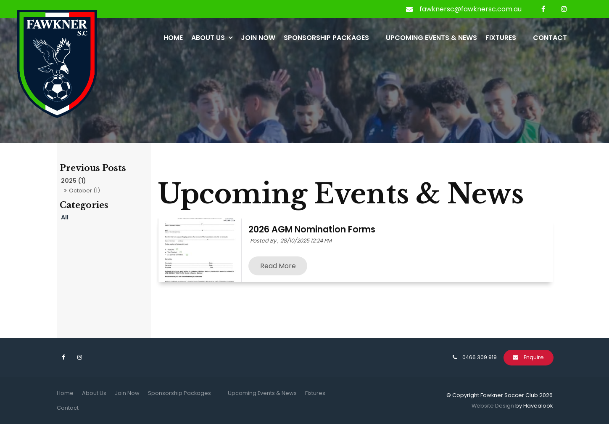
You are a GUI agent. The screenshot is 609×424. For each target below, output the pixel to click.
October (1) (84, 191)
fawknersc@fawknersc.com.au (470, 9)
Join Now (258, 38)
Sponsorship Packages (326, 38)
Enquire (534, 357)
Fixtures (500, 38)
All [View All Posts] (65, 217)
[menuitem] (65, 393)
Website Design (493, 405)
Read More (278, 266)
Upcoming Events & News (431, 38)
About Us (208, 38)
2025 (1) (73, 180)
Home (173, 38)
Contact (550, 38)
